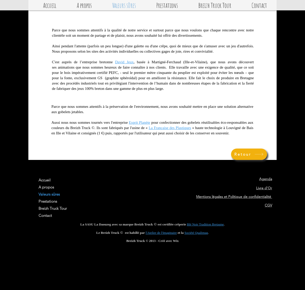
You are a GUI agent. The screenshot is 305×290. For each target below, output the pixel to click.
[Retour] (249, 154)
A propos (46, 187)
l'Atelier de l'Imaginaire (161, 233)
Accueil (45, 180)
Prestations (48, 201)
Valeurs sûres (49, 194)
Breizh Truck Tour (53, 208)
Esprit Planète (139, 122)
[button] (84, 5)
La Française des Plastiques (170, 128)
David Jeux (124, 62)
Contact (45, 215)
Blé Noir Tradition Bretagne (205, 224)
